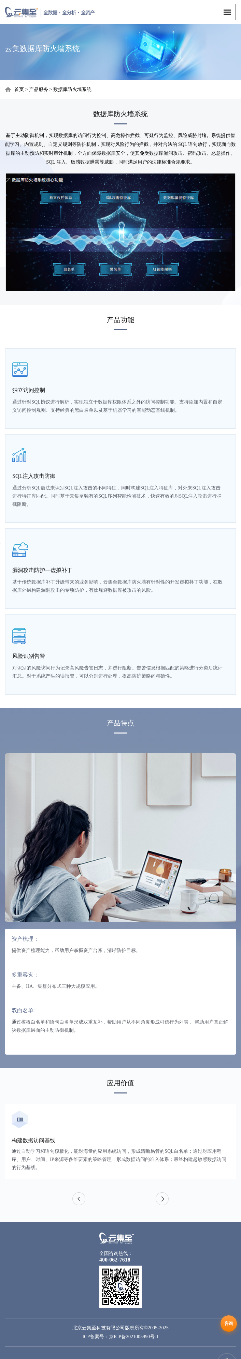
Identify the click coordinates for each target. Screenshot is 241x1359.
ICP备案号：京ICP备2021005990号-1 (120, 1336)
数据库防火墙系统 (72, 89)
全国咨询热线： (116, 1253)
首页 (19, 89)
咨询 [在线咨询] (228, 1323)
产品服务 (38, 89)
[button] (162, 1198)
